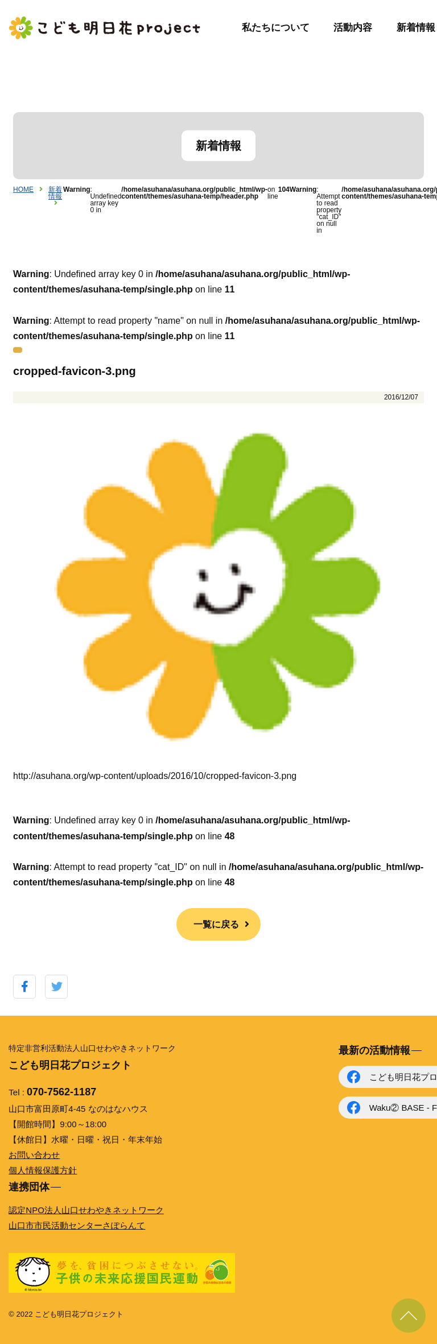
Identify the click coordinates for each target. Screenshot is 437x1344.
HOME (23, 189)
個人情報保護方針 (43, 1170)
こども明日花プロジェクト (105, 28)
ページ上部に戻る (408, 1315)
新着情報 (416, 27)
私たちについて (276, 27)
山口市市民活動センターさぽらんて (77, 1225)
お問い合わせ (34, 1155)
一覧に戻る (216, 924)
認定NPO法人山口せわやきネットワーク (86, 1210)
